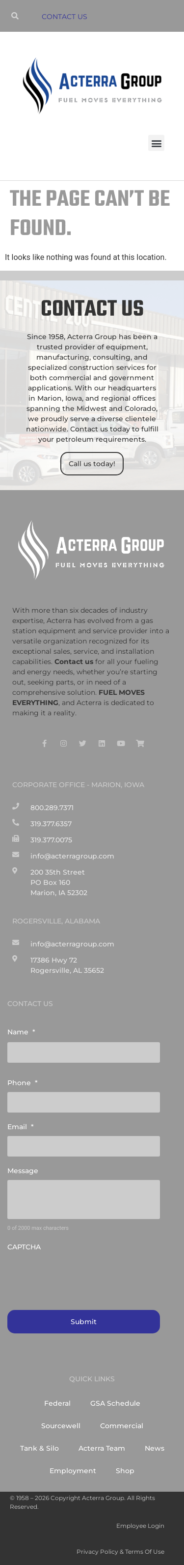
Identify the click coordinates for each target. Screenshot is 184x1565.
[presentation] (82, 1275)
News (154, 1448)
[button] (156, 143)
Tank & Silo (39, 1448)
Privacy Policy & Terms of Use (120, 1551)
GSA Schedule (115, 1403)
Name (21, 1032)
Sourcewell (60, 1425)
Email (20, 1126)
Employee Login (140, 1525)
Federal (57, 1403)
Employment (73, 1470)
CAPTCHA (24, 1247)
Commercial (121, 1425)
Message (22, 1170)
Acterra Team (102, 1448)
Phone (22, 1082)
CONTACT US (64, 16)
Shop (125, 1470)
